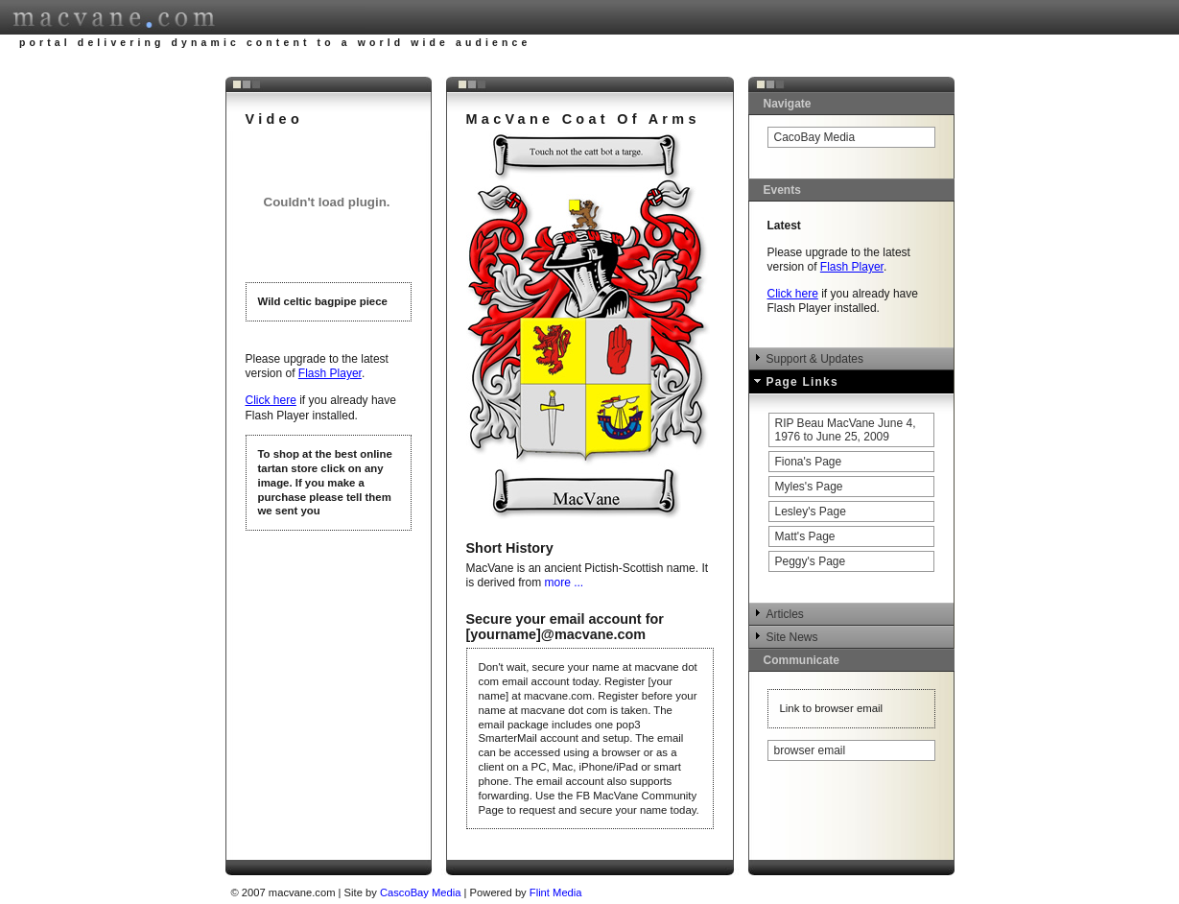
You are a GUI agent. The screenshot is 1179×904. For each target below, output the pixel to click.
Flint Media (556, 892)
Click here (271, 400)
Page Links (802, 382)
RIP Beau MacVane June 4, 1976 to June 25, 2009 (845, 429)
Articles (785, 614)
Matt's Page (805, 536)
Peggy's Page (810, 561)
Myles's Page (809, 486)
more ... (564, 582)
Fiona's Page (808, 461)
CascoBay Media (422, 892)
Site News (792, 637)
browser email (810, 750)
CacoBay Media (815, 137)
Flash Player (330, 373)
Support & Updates (814, 359)
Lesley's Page (810, 511)
